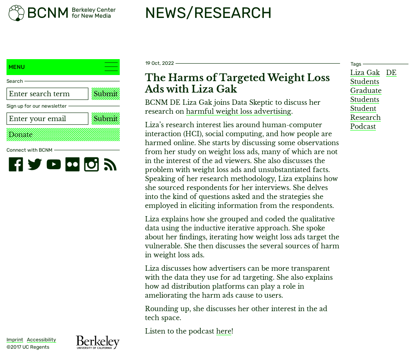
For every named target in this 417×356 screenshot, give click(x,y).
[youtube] (53, 164)
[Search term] (47, 94)
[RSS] (110, 164)
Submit (106, 94)
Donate (21, 134)
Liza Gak (365, 73)
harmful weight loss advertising (238, 111)
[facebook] (16, 164)
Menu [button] (63, 66)
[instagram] (91, 164)
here (223, 331)
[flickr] (72, 164)
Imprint (15, 340)
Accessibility (41, 340)
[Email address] (47, 119)
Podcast (363, 126)
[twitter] (34, 164)
